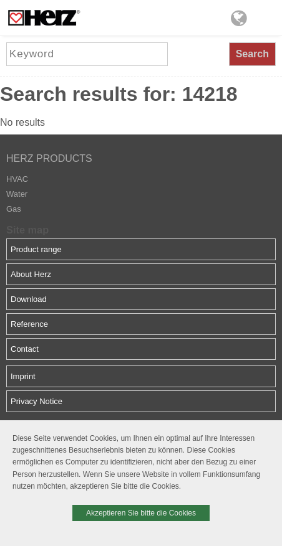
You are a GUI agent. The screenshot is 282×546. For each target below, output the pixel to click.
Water (16, 194)
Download (29, 299)
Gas (13, 209)
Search (252, 54)
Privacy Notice (36, 401)
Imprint (23, 376)
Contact (25, 349)
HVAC (17, 179)
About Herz (31, 274)
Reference (29, 324)
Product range (36, 249)
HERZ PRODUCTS (49, 158)
